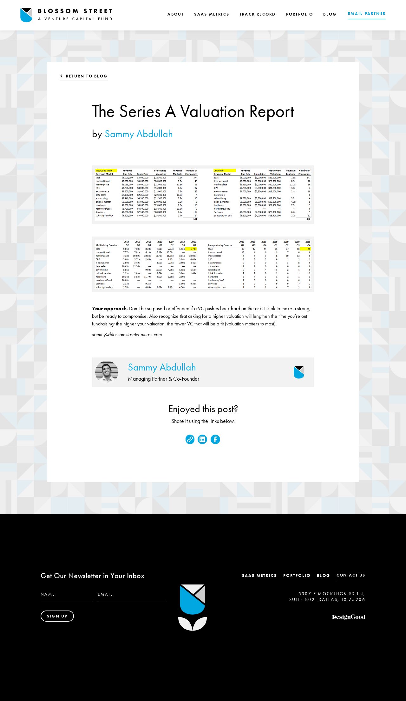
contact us (351, 575)
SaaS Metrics (259, 575)
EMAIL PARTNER (367, 13)
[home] (66, 15)
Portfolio (297, 575)
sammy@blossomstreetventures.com (127, 334)
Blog (323, 575)
